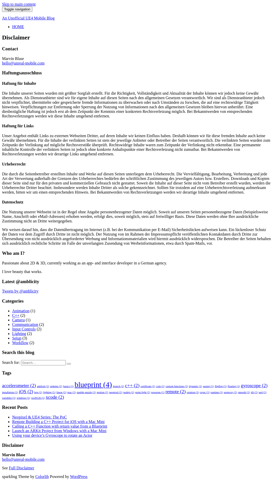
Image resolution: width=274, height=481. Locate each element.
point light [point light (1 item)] (142, 392)
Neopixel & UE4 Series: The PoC (39, 417)
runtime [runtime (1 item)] (216, 392)
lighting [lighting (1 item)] (49, 392)
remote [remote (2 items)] (175, 391)
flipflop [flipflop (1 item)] (221, 386)
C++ (15, 315)
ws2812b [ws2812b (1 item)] (38, 397)
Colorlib (42, 476)
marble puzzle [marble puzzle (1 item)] (86, 392)
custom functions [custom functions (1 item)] (176, 386)
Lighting (19, 333)
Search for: (11, 362)
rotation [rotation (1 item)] (193, 392)
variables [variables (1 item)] (9, 397)
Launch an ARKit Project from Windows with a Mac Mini (59, 431)
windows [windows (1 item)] (23, 397)
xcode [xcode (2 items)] (55, 397)
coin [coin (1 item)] (160, 386)
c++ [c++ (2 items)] (132, 385)
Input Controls (24, 329)
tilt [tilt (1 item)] (254, 392)
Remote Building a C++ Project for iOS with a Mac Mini (58, 422)
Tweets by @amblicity (20, 291)
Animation (20, 311)
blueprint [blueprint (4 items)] (93, 385)
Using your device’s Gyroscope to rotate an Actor (52, 435)
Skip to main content (19, 4)
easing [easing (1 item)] (208, 386)
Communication (25, 324)
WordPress (79, 476)
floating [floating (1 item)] (234, 386)
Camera (18, 320)
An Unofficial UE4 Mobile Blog (28, 18)
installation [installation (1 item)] (10, 392)
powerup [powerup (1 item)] (157, 392)
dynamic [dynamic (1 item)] (195, 386)
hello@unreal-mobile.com (23, 63)
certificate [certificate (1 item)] (147, 386)
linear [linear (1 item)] (61, 392)
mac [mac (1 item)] (71, 392)
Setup (16, 338)
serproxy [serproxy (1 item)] (230, 392)
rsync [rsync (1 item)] (204, 392)
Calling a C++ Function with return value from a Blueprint (59, 426)
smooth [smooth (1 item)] (244, 392)
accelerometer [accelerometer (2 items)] (19, 385)
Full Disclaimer (21, 468)
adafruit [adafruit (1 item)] (43, 386)
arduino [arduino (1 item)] (56, 386)
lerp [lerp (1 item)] (38, 392)
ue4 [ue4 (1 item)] (262, 392)
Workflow (20, 343)
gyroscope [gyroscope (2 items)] (254, 385)
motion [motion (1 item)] (102, 392)
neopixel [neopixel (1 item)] (115, 392)
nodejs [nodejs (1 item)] (128, 392)
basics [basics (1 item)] (68, 386)
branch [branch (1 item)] (118, 386)
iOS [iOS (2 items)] (26, 391)
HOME (18, 27)
